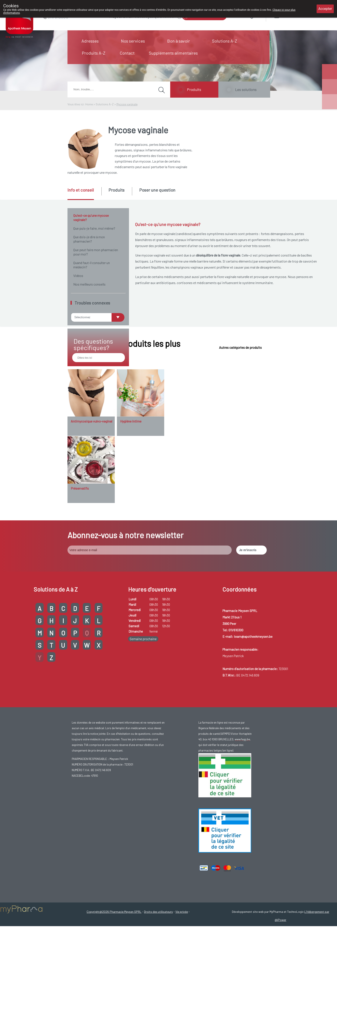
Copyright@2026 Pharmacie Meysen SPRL (114, 972)
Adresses (90, 40)
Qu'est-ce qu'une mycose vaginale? (91, 217)
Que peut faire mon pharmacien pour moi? (95, 252)
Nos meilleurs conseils (89, 284)
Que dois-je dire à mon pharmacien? (89, 239)
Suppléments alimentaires (173, 52)
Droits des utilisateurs (158, 972)
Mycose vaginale (127, 104)
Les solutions (246, 89)
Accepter (325, 9)
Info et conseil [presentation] (80, 189)
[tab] (84, 193)
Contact (127, 52)
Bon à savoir (178, 40)
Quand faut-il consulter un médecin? (91, 265)
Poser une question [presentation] (157, 189)
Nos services (133, 40)
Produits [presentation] (116, 189)
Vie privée (181, 972)
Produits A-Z (93, 52)
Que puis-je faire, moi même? (94, 228)
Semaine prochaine (143, 699)
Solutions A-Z (224, 40)
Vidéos (78, 276)
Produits (194, 89)
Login (287, 15)
